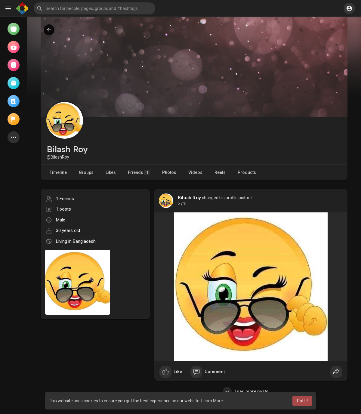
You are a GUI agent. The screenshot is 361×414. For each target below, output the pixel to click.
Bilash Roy (189, 197)
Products (247, 172)
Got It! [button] (302, 400)
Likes (111, 172)
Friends (139, 172)
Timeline (58, 172)
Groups (86, 172)
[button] (94, 8)
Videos (195, 172)
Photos (169, 172)
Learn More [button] (212, 400)
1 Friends (65, 198)
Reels (220, 172)
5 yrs (182, 203)
